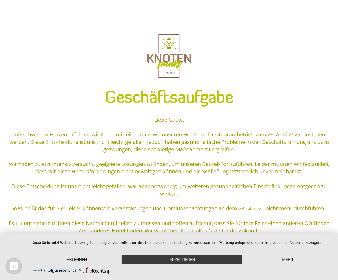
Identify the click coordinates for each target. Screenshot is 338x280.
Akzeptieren (182, 259)
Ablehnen (77, 259)
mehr (287, 259)
